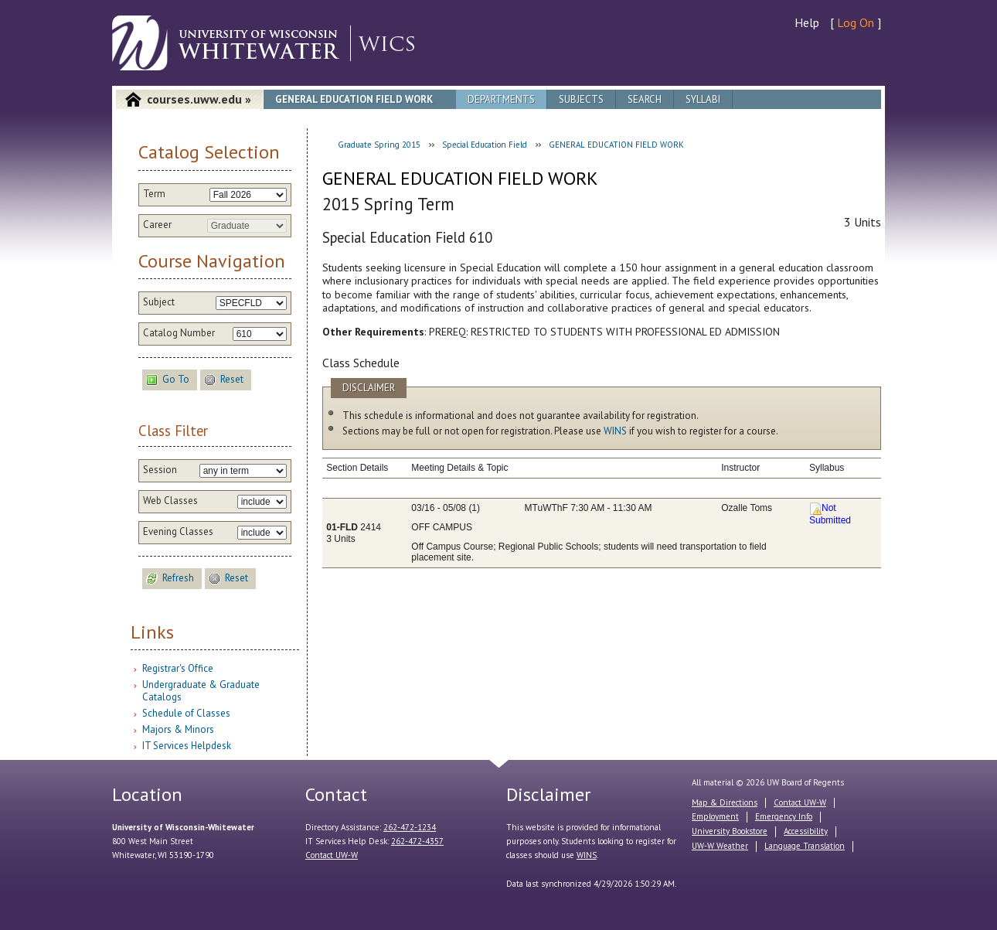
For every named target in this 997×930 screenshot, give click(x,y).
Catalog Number (179, 333)
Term (154, 194)
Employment (715, 816)
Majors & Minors (178, 729)
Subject (159, 302)
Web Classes (170, 501)
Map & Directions (724, 802)
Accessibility (806, 831)
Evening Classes (178, 532)
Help (807, 22)
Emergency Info (783, 816)
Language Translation (804, 845)
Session (160, 470)
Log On (855, 22)
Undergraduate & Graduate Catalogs (201, 690)
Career (157, 225)
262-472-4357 (417, 841)
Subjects (581, 99)
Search (645, 99)
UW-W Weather (720, 845)
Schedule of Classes (186, 713)
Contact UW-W (331, 855)
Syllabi (703, 99)
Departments (501, 99)
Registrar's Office (177, 668)
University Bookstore (729, 831)
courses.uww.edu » (199, 99)
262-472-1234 (409, 827)
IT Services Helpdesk (186, 745)
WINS (615, 431)
